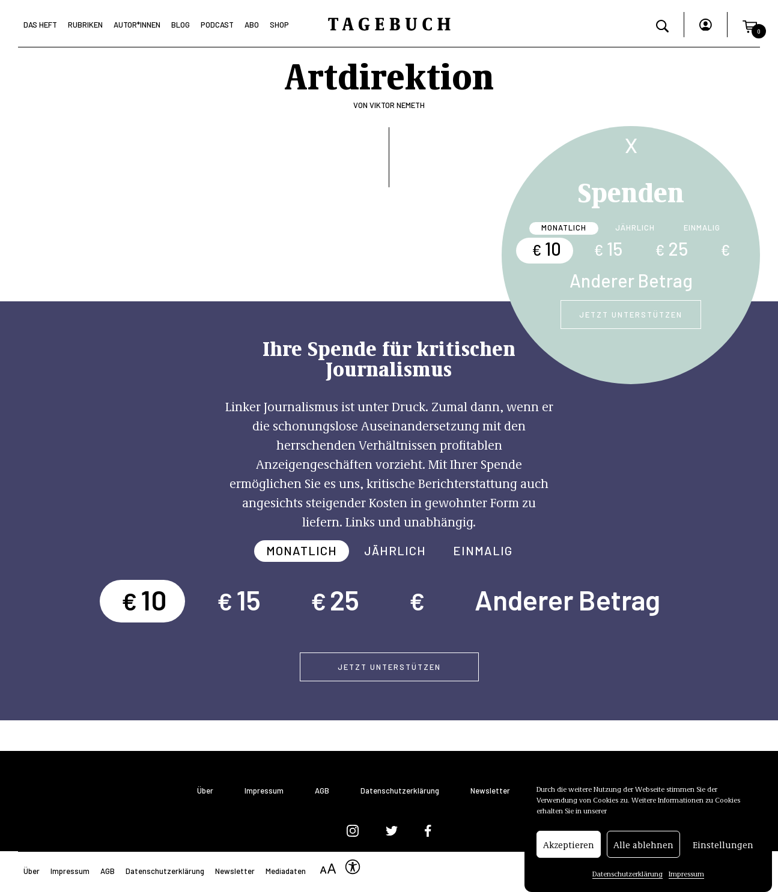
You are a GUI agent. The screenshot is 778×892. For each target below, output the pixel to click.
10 (546, 248)
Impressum (686, 876)
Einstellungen (723, 847)
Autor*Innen (137, 24)
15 (608, 248)
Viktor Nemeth (397, 105)
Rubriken (85, 24)
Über (205, 791)
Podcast (217, 24)
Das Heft (40, 24)
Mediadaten (286, 871)
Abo (252, 24)
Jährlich (635, 227)
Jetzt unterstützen (630, 314)
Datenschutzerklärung (627, 876)
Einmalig (702, 227)
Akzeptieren (568, 847)
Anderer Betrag (631, 280)
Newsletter (490, 791)
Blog (180, 24)
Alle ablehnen (643, 847)
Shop (279, 24)
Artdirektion (389, 74)
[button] (750, 24)
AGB (322, 791)
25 (671, 248)
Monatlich (563, 227)
